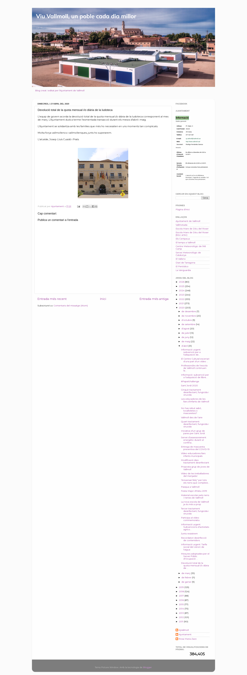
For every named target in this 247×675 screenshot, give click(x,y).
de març (186, 573)
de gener (186, 582)
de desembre (189, 311)
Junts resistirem (189, 533)
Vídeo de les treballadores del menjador (195, 474)
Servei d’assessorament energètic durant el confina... (193, 440)
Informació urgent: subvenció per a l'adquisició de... (191, 352)
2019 (181, 587)
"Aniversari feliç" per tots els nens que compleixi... (195, 481)
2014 (182, 608)
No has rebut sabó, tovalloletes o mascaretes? (191, 410)
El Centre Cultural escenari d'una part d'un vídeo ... (195, 360)
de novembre (189, 316)
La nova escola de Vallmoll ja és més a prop (195, 503)
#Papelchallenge (190, 381)
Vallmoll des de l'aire (191, 417)
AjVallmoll (184, 630)
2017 (181, 595)
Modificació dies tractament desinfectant (195, 461)
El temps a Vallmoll (185, 242)
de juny (185, 337)
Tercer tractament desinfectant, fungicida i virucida (195, 511)
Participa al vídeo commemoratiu (190, 518)
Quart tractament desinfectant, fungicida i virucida (195, 424)
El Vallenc (181, 259)
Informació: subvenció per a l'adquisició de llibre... (195, 376)
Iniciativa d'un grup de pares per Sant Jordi (193, 432)
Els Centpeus (183, 238)
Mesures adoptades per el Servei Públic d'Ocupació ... (195, 556)
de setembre (188, 324)
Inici (103, 299)
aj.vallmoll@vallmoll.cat (193, 138)
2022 (182, 299)
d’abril (184, 346)
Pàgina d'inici (183, 209)
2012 (181, 617)
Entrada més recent (52, 299)
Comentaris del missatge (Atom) (71, 305)
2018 (182, 591)
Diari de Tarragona (185, 262)
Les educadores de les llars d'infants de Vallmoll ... (195, 401)
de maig (186, 341)
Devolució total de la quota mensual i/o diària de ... (195, 565)
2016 (181, 600)
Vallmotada (181, 225)
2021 (181, 303)
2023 (182, 294)
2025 (182, 286)
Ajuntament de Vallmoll (188, 221)
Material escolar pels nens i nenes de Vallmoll (195, 496)
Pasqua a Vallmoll (190, 487)
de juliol (185, 333)
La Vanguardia (183, 270)
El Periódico (182, 266)
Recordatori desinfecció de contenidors (194, 539)
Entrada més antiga (154, 299)
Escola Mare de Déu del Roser (192, 228)
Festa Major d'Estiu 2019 (194, 491)
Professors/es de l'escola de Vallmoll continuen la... (194, 368)
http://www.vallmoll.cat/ (193, 141)
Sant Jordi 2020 (189, 385)
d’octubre (186, 320)
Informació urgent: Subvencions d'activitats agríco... (195, 527)
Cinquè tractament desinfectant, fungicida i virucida (195, 392)
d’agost (185, 328)
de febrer (186, 577)
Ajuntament (185, 634)
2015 (181, 604)
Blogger (147, 667)
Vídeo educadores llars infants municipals (193, 454)
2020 (182, 307)
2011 (181, 621)
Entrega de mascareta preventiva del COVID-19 (195, 447)
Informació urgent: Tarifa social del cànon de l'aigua (194, 547)
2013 (181, 613)
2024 (182, 290)
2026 (182, 282)
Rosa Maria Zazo (188, 639)
